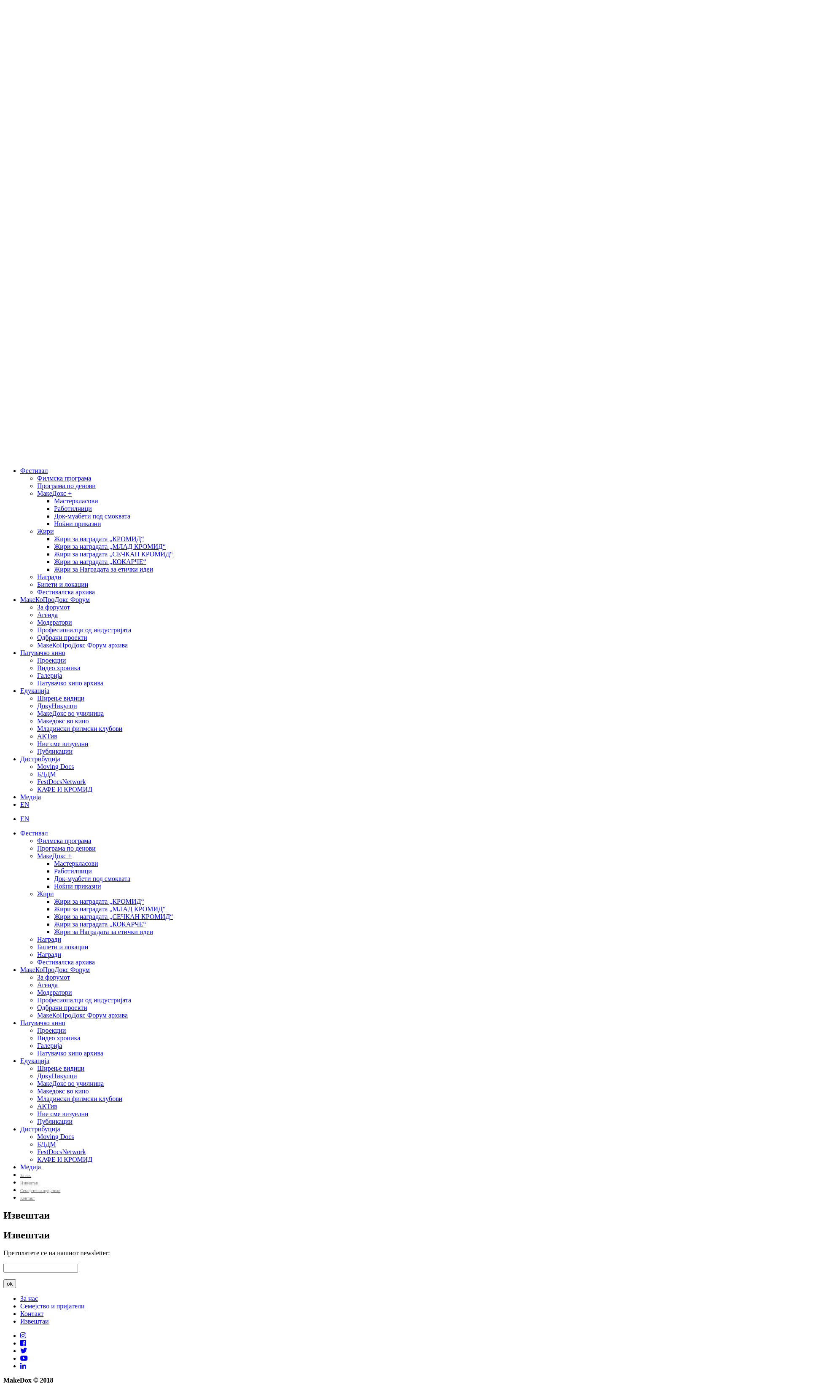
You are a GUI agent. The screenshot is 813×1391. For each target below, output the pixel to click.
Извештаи (34, 1321)
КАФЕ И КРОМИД (64, 789)
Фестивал (34, 470)
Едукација (34, 690)
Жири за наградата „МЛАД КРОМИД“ (110, 546)
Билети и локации (62, 584)
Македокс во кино (63, 721)
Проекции (51, 660)
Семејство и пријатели (52, 1306)
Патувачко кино (42, 652)
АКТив (47, 736)
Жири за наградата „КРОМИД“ (99, 538)
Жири (45, 531)
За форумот (53, 607)
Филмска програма (64, 478)
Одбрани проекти (62, 637)
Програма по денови (66, 485)
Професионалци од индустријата (84, 630)
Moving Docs (55, 766)
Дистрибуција (40, 759)
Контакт (31, 1313)
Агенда (47, 614)
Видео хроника (58, 667)
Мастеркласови (76, 501)
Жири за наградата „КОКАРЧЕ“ (100, 561)
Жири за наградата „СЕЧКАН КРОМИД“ (113, 554)
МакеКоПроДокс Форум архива (82, 645)
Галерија (49, 675)
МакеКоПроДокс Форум (55, 599)
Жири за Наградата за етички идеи (103, 569)
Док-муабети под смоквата (92, 516)
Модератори (54, 622)
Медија (30, 796)
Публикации (55, 751)
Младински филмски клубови (79, 728)
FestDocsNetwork (61, 781)
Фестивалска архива (66, 592)
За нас (29, 1298)
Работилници (73, 508)
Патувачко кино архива (70, 683)
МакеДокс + (54, 493)
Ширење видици (60, 698)
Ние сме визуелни (63, 743)
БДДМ (46, 774)
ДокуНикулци (57, 705)
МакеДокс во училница (70, 713)
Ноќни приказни (77, 523)
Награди (49, 576)
